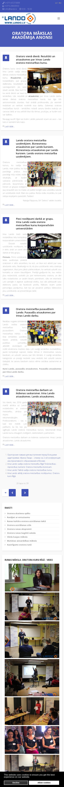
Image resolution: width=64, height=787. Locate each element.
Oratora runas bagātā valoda (21, 533)
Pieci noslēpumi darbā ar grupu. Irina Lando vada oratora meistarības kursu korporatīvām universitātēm (35, 223)
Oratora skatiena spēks (18, 513)
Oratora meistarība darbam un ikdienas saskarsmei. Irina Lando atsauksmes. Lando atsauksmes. (35, 393)
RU (60, 3)
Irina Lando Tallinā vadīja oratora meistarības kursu (29, 470)
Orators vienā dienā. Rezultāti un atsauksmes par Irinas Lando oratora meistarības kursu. (35, 59)
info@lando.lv (11, 9)
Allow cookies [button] (44, 783)
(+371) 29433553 (12, 6)
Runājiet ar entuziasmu (18, 517)
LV (56, 3)
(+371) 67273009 (12, 2)
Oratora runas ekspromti (19, 529)
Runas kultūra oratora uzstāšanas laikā (26, 521)
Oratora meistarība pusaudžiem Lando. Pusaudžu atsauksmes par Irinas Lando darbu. (35, 312)
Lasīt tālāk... (10, 126)
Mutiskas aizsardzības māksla (21, 541)
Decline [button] (15, 783)
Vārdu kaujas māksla (16, 537)
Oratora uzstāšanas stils (18, 525)
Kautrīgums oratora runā (19, 544)
